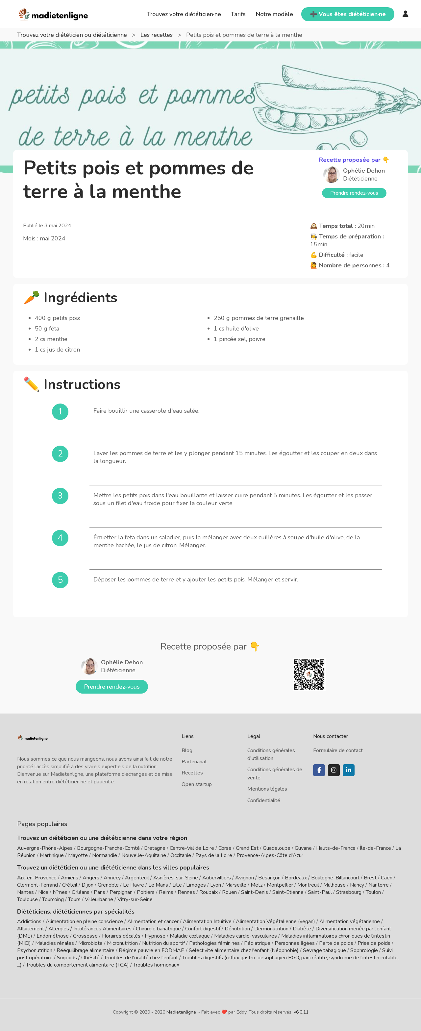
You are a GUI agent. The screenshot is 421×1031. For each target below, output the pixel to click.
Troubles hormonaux (156, 965)
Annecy (112, 877)
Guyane (303, 848)
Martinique (52, 855)
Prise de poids (374, 943)
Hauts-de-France (336, 848)
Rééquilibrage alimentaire (85, 950)
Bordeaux (296, 877)
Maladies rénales (54, 943)
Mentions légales (267, 789)
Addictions (29, 921)
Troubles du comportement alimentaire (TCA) (77, 965)
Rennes (186, 892)
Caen (386, 877)
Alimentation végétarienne (349, 921)
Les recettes (157, 35)
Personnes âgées (295, 943)
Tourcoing (53, 899)
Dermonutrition (272, 928)
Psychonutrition (34, 950)
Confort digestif (202, 928)
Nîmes (60, 892)
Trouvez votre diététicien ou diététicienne (73, 35)
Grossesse (85, 936)
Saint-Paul (320, 892)
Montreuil (308, 885)
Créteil (69, 885)
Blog (187, 750)
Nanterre (378, 885)
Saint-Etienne (288, 892)
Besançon (269, 877)
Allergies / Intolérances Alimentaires (90, 928)
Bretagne (154, 848)
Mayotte (78, 855)
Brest (370, 877)
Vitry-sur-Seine (135, 899)
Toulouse (27, 899)
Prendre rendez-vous (354, 193)
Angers (91, 877)
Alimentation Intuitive (207, 921)
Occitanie (180, 855)
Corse (225, 848)
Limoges (196, 885)
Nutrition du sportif (163, 943)
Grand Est (247, 848)
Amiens (69, 877)
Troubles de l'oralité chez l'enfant (141, 957)
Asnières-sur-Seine (175, 877)
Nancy (357, 885)
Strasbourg (348, 892)
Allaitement (30, 928)
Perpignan (121, 892)
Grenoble (108, 885)
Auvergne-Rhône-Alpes (45, 848)
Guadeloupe (276, 848)
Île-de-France (375, 848)
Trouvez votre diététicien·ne (184, 14)
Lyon (215, 885)
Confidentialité (263, 800)
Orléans (80, 892)
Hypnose (155, 936)
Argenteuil (137, 877)
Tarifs (238, 14)
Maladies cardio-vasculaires (245, 936)
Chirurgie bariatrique (158, 928)
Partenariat (194, 761)
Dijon (87, 885)
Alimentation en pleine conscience (84, 921)
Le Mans (158, 885)
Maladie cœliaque (190, 936)
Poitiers (146, 892)
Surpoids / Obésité (78, 957)
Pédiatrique (257, 943)
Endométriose (53, 936)
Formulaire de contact (338, 750)
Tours (74, 899)
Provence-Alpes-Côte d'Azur (269, 855)
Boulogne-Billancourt (335, 877)
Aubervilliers (216, 877)
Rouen (229, 892)
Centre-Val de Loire (192, 848)
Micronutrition (122, 943)
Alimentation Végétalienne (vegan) (275, 921)
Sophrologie (364, 950)
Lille (177, 885)
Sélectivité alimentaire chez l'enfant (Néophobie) (244, 950)
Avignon (244, 877)
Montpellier (280, 885)
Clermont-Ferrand (37, 885)
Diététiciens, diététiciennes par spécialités (76, 912)
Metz (256, 885)
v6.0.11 (301, 1012)
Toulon (373, 892)
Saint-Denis (254, 892)
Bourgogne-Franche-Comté (108, 848)
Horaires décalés (121, 936)
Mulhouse (334, 885)
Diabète (302, 928)
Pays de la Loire (213, 855)
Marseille (235, 885)
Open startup (197, 784)
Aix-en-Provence (37, 877)
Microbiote (91, 943)
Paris (99, 892)
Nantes (25, 892)
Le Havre (133, 885)
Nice (43, 892)
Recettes (192, 772)
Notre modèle (274, 14)
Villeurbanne (99, 899)
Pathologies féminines (214, 943)
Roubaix (208, 892)
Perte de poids (336, 943)
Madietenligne (181, 1012)
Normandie (104, 855)
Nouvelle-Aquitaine (143, 855)
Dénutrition (237, 928)
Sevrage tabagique (324, 950)
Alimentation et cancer (153, 921)
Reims (166, 892)
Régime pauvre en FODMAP (152, 950)
